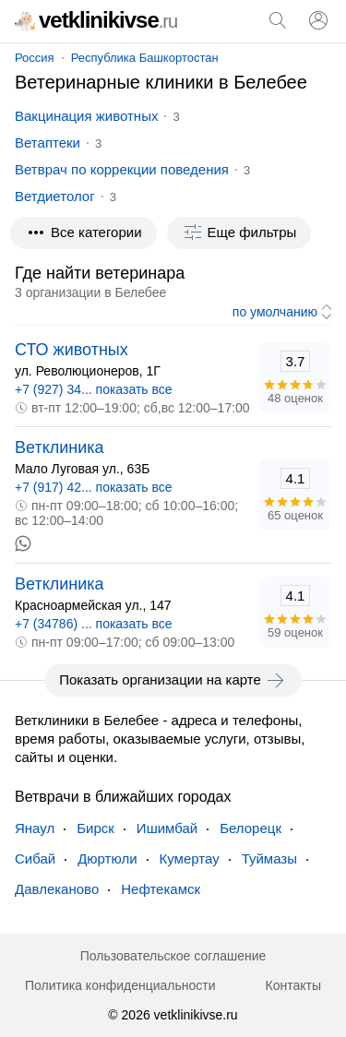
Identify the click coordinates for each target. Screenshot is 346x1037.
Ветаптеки (47, 142)
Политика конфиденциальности (120, 985)
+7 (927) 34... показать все (94, 389)
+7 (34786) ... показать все (94, 623)
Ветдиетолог (55, 196)
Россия (34, 58)
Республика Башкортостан (145, 58)
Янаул (34, 828)
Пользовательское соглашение (173, 955)
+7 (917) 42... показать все (94, 487)
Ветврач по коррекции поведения (122, 169)
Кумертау (190, 858)
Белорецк (250, 828)
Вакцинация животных (86, 116)
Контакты (293, 985)
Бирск (95, 828)
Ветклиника (59, 447)
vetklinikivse (96, 19)
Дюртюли (107, 858)
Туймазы (269, 858)
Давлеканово (57, 889)
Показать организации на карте (173, 680)
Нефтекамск (160, 889)
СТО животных (71, 349)
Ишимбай (167, 828)
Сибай (35, 858)
